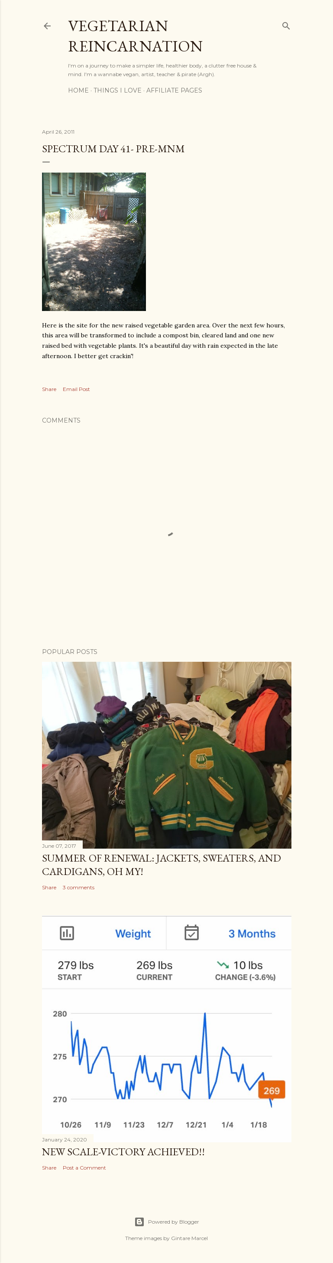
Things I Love (118, 90)
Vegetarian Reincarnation (135, 36)
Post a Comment (84, 1167)
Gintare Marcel (189, 1238)
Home (78, 90)
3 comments (78, 887)
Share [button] (49, 389)
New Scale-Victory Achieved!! (123, 1151)
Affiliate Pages (174, 90)
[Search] (286, 24)
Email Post (76, 389)
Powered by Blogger (166, 1222)
